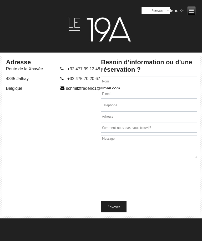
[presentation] (122, 178)
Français (157, 10)
